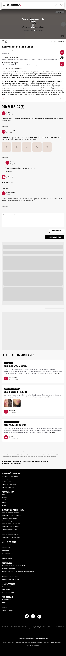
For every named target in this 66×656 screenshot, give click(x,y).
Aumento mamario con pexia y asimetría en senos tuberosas (18, 571)
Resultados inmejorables (8, 568)
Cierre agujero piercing (15, 391)
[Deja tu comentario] (33, 220)
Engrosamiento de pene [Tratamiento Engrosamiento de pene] (11, 422)
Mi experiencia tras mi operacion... (11, 576)
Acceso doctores (6, 599)
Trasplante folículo (7, 558)
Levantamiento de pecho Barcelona (11, 515)
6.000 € (16, 57)
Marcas (4, 605)
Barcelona (4, 497)
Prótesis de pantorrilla (7, 553)
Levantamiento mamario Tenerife (11, 534)
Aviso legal (46, 642)
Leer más (57, 373)
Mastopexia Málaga (7, 521)
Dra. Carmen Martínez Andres (10, 476)
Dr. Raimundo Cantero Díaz (9, 484)
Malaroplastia (5, 550)
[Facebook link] (33, 617)
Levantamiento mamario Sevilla (10, 526)
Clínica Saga (5, 479)
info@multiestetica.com (41, 638)
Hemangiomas (5, 556)
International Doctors (7, 610)
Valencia (4, 500)
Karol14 (10, 51)
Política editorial (56, 642)
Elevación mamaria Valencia (9, 518)
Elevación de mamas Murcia (9, 529)
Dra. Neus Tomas (6, 481)
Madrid (3, 494)
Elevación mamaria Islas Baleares (11, 532)
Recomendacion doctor (15, 425)
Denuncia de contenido (8, 592)
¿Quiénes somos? (6, 587)
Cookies (27, 642)
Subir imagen (56, 231)
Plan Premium (5, 602)
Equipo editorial (6, 589)
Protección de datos (8, 642)
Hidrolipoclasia (6, 547)
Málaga (4, 502)
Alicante (4, 505)
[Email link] (39, 617)
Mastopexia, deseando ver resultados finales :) (14, 565)
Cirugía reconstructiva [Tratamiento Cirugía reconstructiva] (12, 388)
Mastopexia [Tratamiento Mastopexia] (8, 363)
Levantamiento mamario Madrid (10, 512)
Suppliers (4, 607)
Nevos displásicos (6, 545)
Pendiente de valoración (15, 366)
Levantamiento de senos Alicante (11, 523)
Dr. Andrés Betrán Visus (8, 487)
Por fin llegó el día (6, 574)
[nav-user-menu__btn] (61, 5)
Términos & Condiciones (32, 645)
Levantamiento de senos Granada (11, 537)
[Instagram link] (27, 617)
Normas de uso (20, 642)
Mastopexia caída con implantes (10, 579)
